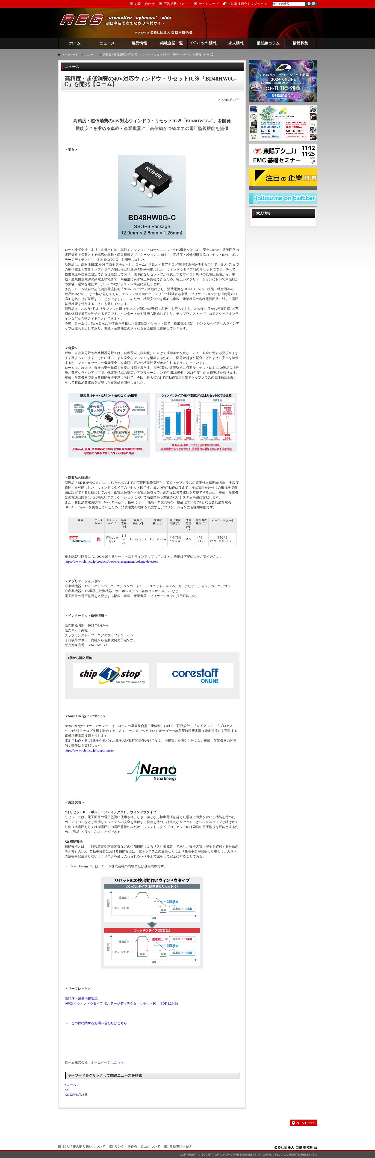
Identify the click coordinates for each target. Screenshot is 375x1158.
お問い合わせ (145, 4)
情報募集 (300, 43)
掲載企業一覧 (171, 43)
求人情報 (236, 43)
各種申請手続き (180, 1146)
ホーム (75, 43)
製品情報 (139, 43)
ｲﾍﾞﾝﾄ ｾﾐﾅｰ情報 (204, 43)
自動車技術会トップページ (247, 4)
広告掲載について (177, 4)
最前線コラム (268, 43)
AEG (119, 23)
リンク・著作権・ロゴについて (137, 1146)
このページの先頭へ (303, 1123)
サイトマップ (208, 4)
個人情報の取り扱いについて (84, 1146)
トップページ (70, 54)
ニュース (107, 43)
